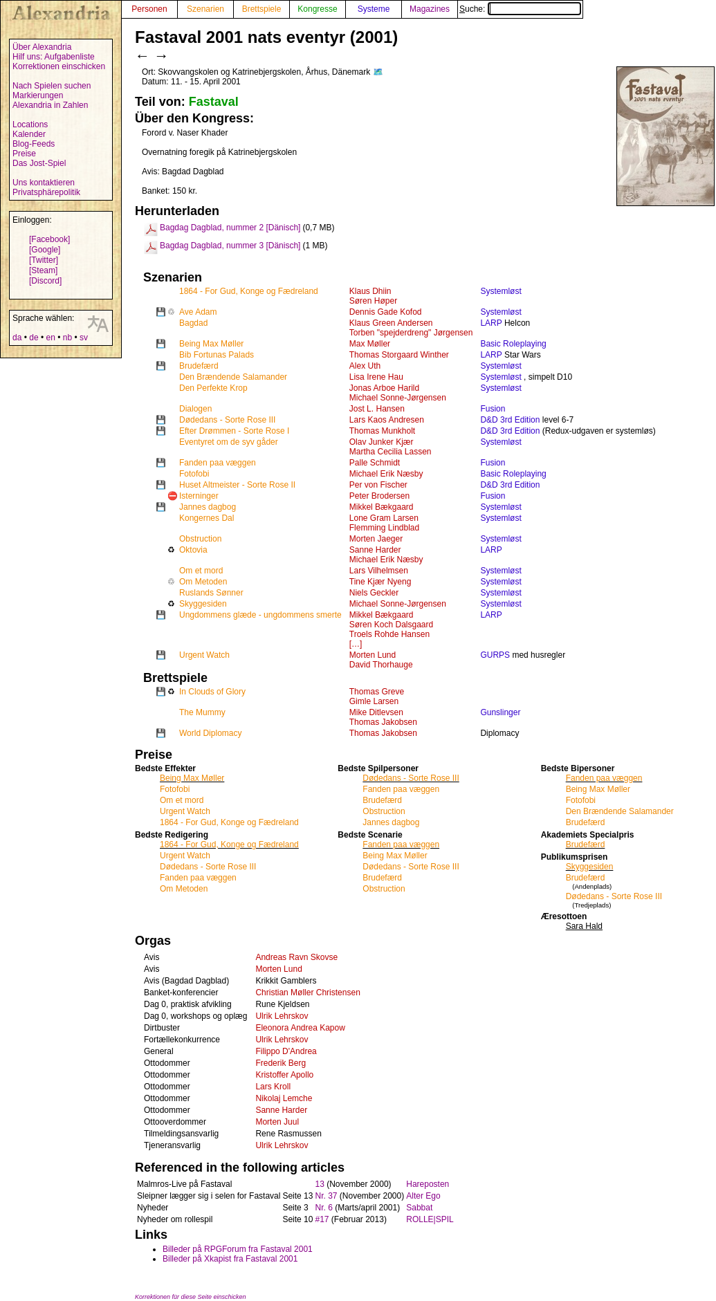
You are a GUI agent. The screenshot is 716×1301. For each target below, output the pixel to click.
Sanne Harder (375, 550)
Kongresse (317, 9)
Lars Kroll (273, 1086)
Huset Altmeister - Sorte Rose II (237, 485)
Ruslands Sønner (211, 593)
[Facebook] (49, 239)
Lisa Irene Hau (376, 377)
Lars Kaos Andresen (386, 420)
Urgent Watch (204, 655)
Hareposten (427, 1184)
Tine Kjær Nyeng (380, 582)
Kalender (29, 134)
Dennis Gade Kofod (385, 312)
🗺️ (378, 72)
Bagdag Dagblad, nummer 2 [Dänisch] (230, 227)
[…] (355, 644)
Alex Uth (364, 366)
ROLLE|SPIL (429, 1219)
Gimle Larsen (373, 701)
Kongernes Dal (206, 518)
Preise (24, 153)
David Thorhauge (381, 665)
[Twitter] (43, 260)
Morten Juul (277, 1122)
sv (84, 337)
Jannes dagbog (207, 507)
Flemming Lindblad (384, 528)
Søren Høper (373, 301)
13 (319, 1184)
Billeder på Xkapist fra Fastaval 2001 (230, 1259)
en (50, 337)
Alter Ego (423, 1196)
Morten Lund (372, 655)
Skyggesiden (203, 604)
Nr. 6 (323, 1207)
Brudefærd (199, 366)
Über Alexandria (41, 47)
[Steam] (43, 270)
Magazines (430, 9)
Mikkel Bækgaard (381, 507)
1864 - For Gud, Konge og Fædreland (248, 291)
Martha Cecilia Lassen (390, 451)
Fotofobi (194, 474)
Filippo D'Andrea (285, 1051)
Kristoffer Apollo (284, 1075)
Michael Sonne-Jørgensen (397, 398)
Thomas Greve (376, 691)
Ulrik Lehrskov (281, 1016)
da (16, 337)
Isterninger (199, 496)
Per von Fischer (378, 485)
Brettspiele (262, 9)
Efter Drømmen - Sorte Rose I (234, 431)
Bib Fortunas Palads (216, 355)
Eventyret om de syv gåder (228, 442)
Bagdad (193, 323)
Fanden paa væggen (217, 463)
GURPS (495, 655)
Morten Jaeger (376, 539)
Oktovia (193, 550)
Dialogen (195, 409)
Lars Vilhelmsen (378, 570)
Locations (30, 124)
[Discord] (45, 281)
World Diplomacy (210, 733)
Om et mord (201, 570)
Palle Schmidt (374, 463)
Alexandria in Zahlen (50, 105)
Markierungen (37, 95)
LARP (491, 323)
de (33, 337)
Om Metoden (203, 582)
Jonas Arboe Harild (384, 388)
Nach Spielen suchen (51, 86)
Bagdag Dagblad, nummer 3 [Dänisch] (230, 245)
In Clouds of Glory (212, 691)
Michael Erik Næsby (386, 474)
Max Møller (369, 344)
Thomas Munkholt (382, 431)
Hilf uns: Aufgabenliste (53, 57)
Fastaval (214, 102)
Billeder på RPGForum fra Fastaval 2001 (238, 1249)
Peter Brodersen (379, 496)
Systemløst (500, 291)
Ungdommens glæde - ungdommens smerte (260, 615)
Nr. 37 (326, 1196)
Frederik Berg (280, 1063)
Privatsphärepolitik (46, 192)
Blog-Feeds (33, 144)
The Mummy (202, 712)
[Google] (44, 250)
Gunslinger (500, 712)
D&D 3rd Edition (510, 420)
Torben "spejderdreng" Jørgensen (411, 333)
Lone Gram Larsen (384, 518)
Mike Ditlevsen (376, 712)
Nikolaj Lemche (283, 1098)
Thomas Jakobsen (383, 722)
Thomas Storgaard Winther (399, 355)
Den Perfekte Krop (213, 388)
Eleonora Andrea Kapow (300, 1028)
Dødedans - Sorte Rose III (227, 420)
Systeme (374, 9)
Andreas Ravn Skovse (296, 957)
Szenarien (205, 9)
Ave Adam (198, 312)
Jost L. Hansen (377, 409)
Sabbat (419, 1207)
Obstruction (200, 539)
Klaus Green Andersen (391, 323)
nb (67, 337)
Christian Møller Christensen (307, 992)
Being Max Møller (211, 344)
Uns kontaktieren (43, 182)
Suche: (520, 9)
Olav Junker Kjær (381, 442)
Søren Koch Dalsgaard (391, 624)
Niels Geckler (373, 593)
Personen (149, 9)
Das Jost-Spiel (39, 163)
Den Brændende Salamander (233, 377)
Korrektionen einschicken (58, 66)
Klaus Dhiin (370, 291)
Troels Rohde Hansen (389, 634)
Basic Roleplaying (513, 344)
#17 (322, 1219)
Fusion (492, 409)
